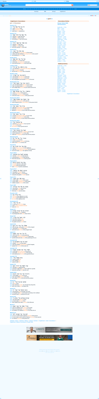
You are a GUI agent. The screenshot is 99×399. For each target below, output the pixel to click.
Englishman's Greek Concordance (47, 320)
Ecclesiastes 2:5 (14, 201)
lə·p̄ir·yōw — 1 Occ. (62, 36)
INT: (11, 31)
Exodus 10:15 (13, 57)
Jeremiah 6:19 (13, 240)
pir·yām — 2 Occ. (61, 47)
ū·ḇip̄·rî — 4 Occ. (61, 59)
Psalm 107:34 (13, 161)
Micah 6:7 (12, 304)
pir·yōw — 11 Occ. (62, 52)
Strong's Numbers (33, 320)
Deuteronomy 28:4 (14, 104)
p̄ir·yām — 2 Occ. (61, 31)
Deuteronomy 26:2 (14, 89)
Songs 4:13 (12, 209)
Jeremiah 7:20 (13, 248)
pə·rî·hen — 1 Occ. (62, 43)
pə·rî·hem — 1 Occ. (62, 42)
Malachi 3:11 (13, 312)
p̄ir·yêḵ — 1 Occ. (61, 32)
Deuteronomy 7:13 (14, 81)
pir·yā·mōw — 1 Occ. (62, 48)
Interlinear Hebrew (23, 320)
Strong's (6, 15)
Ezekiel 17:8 (13, 264)
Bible (4, 15)
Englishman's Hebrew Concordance (18, 322)
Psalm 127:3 (13, 177)
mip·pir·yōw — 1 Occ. (62, 39)
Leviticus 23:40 (13, 65)
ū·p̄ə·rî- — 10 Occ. (62, 54)
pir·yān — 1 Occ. (61, 50)
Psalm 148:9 (13, 185)
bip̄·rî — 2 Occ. (61, 28)
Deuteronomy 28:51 (14, 128)
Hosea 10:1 (12, 288)
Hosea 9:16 (12, 280)
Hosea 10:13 (13, 296)
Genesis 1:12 (13, 41)
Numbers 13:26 (13, 73)
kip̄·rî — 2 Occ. (61, 35)
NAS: (11, 28)
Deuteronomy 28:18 (14, 112)
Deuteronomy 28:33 (14, 120)
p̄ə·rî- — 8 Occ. (61, 29)
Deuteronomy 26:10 (14, 97)
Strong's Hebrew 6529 (63, 23)
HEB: (11, 26)
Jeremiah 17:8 (13, 256)
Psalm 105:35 (13, 152)
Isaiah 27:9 (12, 232)
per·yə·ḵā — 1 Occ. (62, 44)
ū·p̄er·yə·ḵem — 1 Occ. (63, 55)
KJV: (11, 29)
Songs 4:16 (12, 216)
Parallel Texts (30, 322)
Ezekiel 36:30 (13, 272)
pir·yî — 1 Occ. (61, 51)
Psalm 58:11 (13, 144)
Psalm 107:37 (13, 169)
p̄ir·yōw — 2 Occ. (61, 34)
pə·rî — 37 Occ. (61, 40)
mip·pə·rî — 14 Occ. (62, 38)
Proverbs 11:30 (13, 193)
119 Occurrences (62, 24)
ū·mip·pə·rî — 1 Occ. (62, 58)
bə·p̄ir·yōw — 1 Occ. (62, 27)
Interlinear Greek (14, 320)
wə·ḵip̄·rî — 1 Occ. (62, 61)
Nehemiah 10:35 (14, 136)
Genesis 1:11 (13, 25)
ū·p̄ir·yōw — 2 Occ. (62, 57)
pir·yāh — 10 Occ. (62, 46)
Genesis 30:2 (13, 49)
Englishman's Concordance (73, 93)
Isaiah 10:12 (13, 224)
